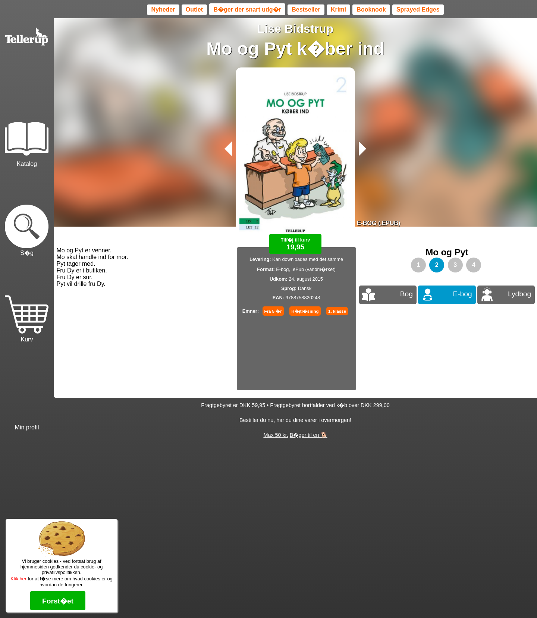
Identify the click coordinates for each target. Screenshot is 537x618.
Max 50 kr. (275, 435)
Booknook (371, 9)
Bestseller (306, 9)
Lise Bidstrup (295, 28)
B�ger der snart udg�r (247, 9)
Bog (406, 294)
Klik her (18, 578)
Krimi (338, 9)
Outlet (194, 9)
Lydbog (519, 294)
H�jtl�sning (304, 311)
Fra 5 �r (273, 311)
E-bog (462, 294)
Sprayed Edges (418, 9)
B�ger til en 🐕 (308, 435)
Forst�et (57, 601)
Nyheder (163, 9)
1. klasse (337, 311)
